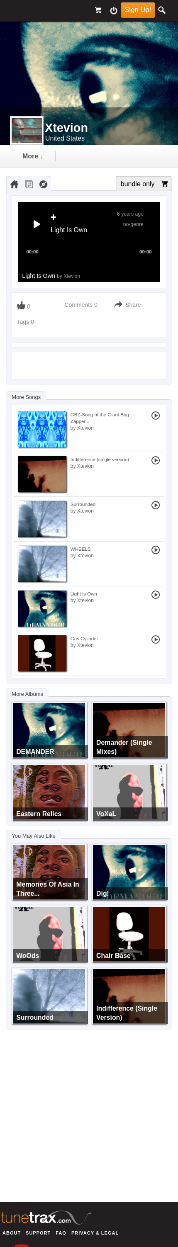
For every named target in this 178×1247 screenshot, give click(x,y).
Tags (24, 321)
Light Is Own (51, 275)
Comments (78, 304)
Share (133, 304)
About (11, 1232)
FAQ (61, 1232)
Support (38, 1232)
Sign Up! (137, 10)
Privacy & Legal (95, 1232)
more (32, 156)
